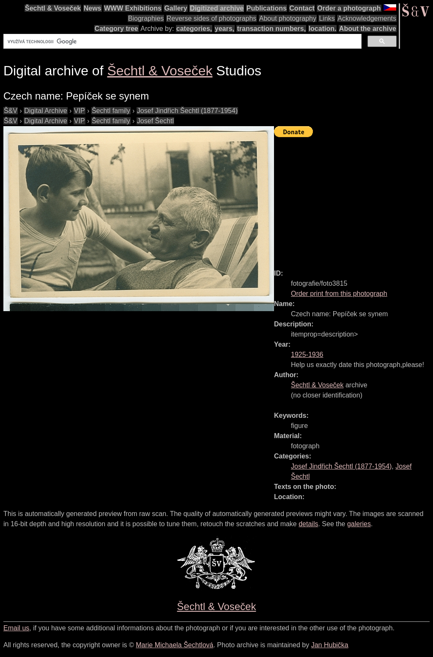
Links (326, 18)
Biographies (146, 18)
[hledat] (182, 41)
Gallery (175, 8)
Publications (267, 8)
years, (224, 28)
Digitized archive (217, 8)
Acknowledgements (366, 18)
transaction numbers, (271, 28)
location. (323, 28)
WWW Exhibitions (133, 8)
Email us (16, 628)
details (308, 523)
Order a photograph (349, 8)
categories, (194, 28)
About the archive (367, 28)
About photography (287, 18)
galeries (359, 523)
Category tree (116, 28)
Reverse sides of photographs (212, 18)
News (92, 8)
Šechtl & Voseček (53, 8)
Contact (302, 8)
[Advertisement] (353, 199)
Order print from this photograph (339, 293)
